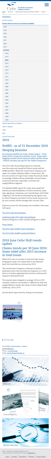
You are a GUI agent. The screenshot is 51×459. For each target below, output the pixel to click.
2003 (6, 103)
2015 (6, 63)
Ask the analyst (7, 20)
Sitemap (31, 456)
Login (7, 456)
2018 (6, 53)
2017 (6, 57)
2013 (6, 70)
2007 (6, 90)
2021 (5, 40)
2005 (6, 96)
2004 (6, 100)
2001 (6, 110)
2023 (5, 33)
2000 (6, 113)
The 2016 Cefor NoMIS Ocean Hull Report (18, 229)
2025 (5, 27)
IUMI (4, 130)
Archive (43, 11)
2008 (6, 87)
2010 (6, 80)
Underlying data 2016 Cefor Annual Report (19, 217)
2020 (5, 43)
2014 (6, 67)
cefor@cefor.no (31, 453)
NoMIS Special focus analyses (12, 123)
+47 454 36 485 (12, 351)
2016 (6, 60)
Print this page (9, 340)
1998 (6, 120)
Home (3, 11)
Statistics (10, 11)
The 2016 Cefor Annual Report (14, 213)
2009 (6, 83)
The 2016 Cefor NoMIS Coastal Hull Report (18, 233)
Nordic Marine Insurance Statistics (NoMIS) (27, 11)
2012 (6, 73)
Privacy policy (41, 456)
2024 (5, 30)
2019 (5, 47)
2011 (6, 77)
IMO (3, 133)
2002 (6, 107)
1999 (6, 116)
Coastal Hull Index (8, 136)
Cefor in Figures (7, 127)
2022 (5, 37)
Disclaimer (22, 456)
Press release (7, 224)
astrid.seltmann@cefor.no (15, 353)
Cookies (14, 456)
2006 (6, 93)
